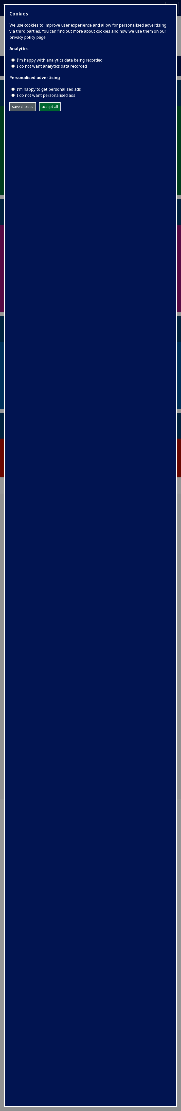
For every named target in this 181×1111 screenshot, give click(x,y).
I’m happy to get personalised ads (49, 89)
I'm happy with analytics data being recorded (59, 60)
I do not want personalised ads (46, 95)
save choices (22, 106)
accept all (50, 106)
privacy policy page (27, 37)
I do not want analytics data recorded (52, 66)
